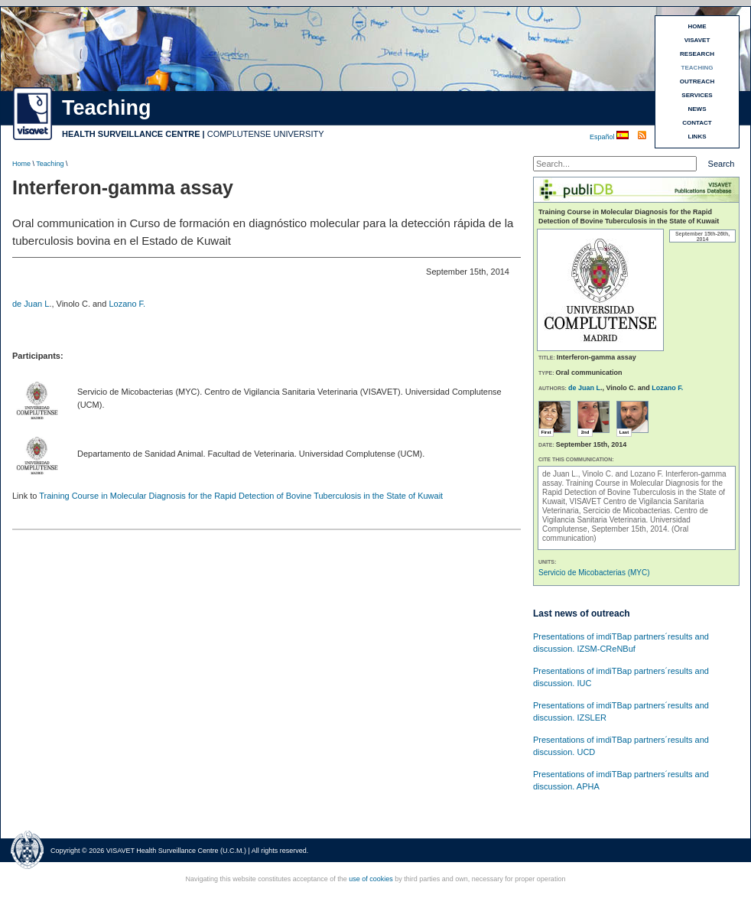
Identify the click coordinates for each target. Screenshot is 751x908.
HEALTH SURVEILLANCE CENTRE (131, 133)
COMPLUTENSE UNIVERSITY (265, 133)
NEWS (697, 109)
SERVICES (696, 95)
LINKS (697, 136)
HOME (697, 26)
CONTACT (697, 122)
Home (21, 164)
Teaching (49, 164)
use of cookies (371, 879)
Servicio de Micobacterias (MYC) (594, 572)
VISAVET (697, 40)
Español (603, 137)
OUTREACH (697, 81)
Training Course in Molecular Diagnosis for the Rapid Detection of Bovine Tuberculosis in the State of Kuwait (241, 495)
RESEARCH (697, 53)
